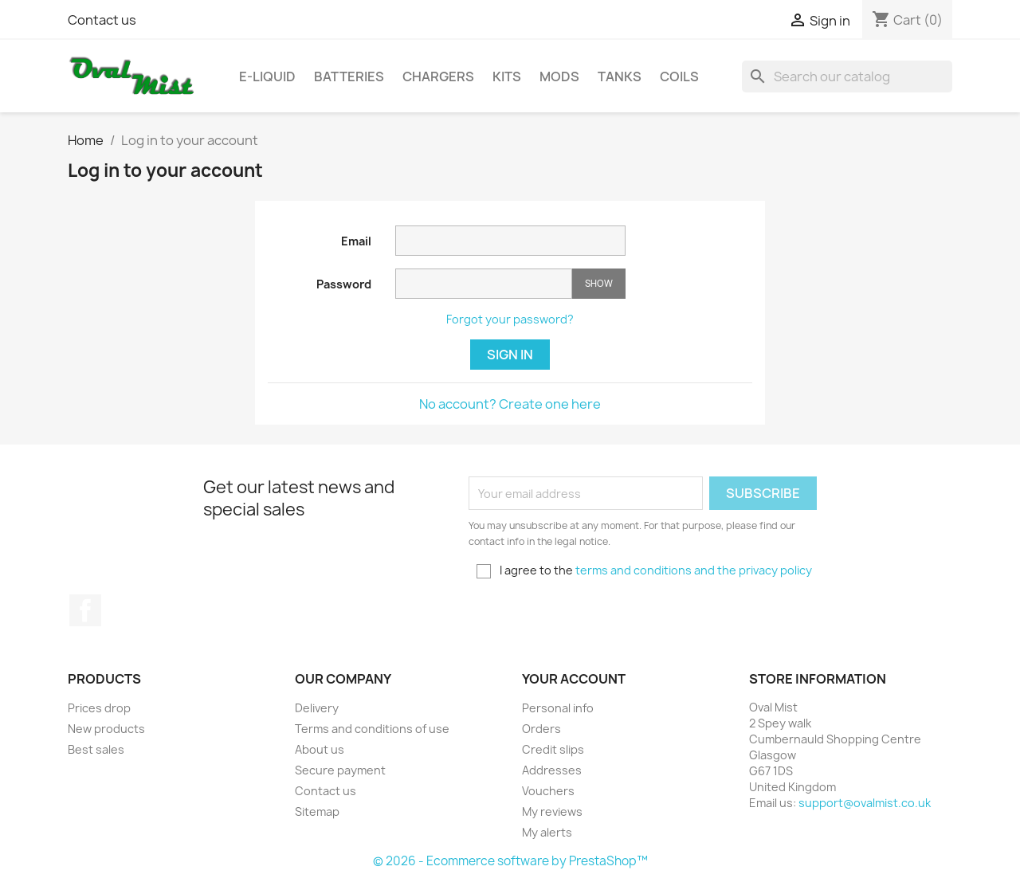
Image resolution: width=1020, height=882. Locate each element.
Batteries (349, 76)
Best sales (96, 749)
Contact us (102, 20)
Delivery (317, 707)
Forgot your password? (510, 319)
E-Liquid (267, 76)
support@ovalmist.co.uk (864, 802)
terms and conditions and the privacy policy (693, 570)
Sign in (510, 354)
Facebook (85, 610)
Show (599, 283)
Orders (541, 728)
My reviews (552, 811)
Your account (574, 679)
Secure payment (340, 770)
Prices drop (99, 707)
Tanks (619, 76)
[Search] (847, 76)
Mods (559, 76)
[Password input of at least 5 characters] (483, 284)
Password (343, 284)
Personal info (558, 707)
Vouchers (548, 790)
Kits (506, 76)
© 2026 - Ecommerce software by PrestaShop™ (510, 861)
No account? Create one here (510, 404)
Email (356, 241)
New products (106, 728)
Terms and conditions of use (372, 728)
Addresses (552, 770)
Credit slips (553, 749)
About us (319, 749)
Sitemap (317, 811)
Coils (679, 76)
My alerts (547, 832)
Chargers (438, 76)
